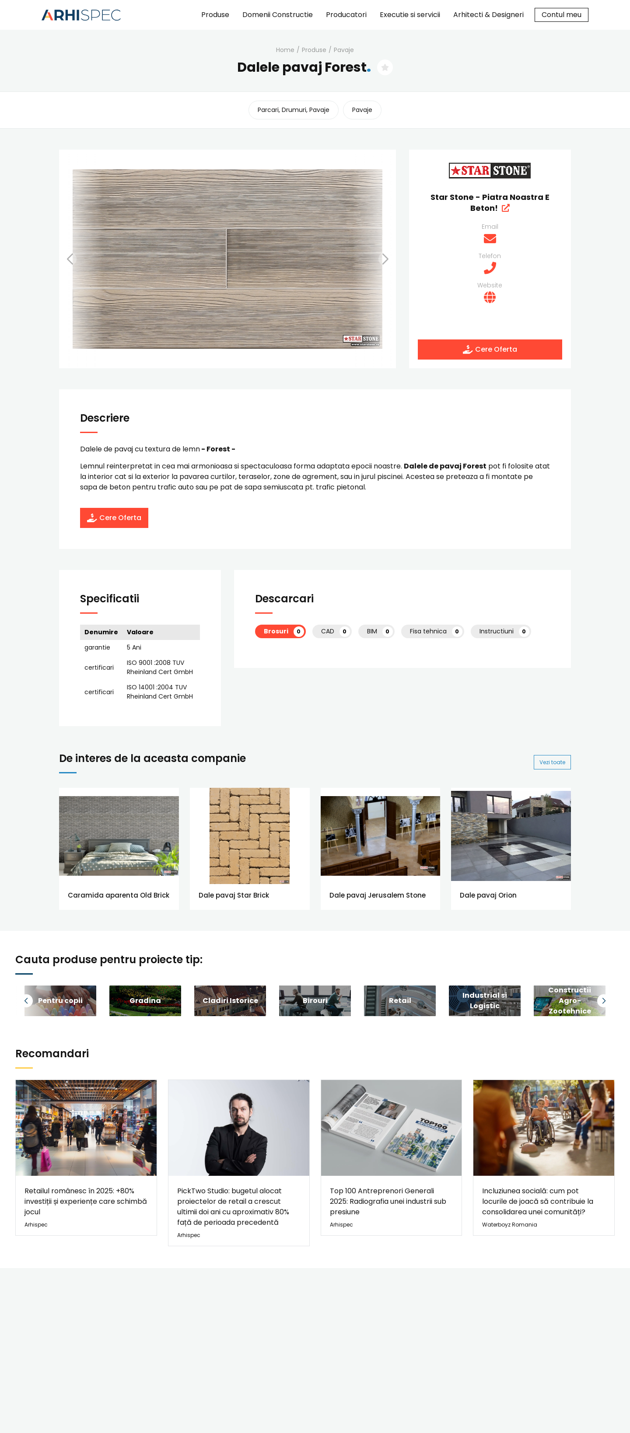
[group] (60, 1001)
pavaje (344, 49)
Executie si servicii (410, 15)
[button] (81, 259)
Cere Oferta (490, 349)
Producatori (346, 15)
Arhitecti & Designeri (488, 15)
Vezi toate (552, 762)
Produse (215, 15)
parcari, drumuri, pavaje (293, 109)
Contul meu (561, 15)
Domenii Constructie (277, 15)
